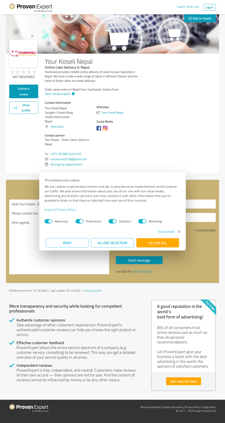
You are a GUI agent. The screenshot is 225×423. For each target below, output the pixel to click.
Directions (57, 126)
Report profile (93, 290)
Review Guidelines (151, 407)
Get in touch (200, 18)
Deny (67, 242)
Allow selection (112, 242)
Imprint (51, 209)
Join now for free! (184, 381)
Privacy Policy (68, 209)
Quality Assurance (173, 407)
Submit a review (24, 91)
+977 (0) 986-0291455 (66, 154)
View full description (59, 94)
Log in (209, 7)
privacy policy (142, 271)
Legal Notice (209, 407)
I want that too (187, 6)
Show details (164, 231)
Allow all (158, 242)
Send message (139, 260)
